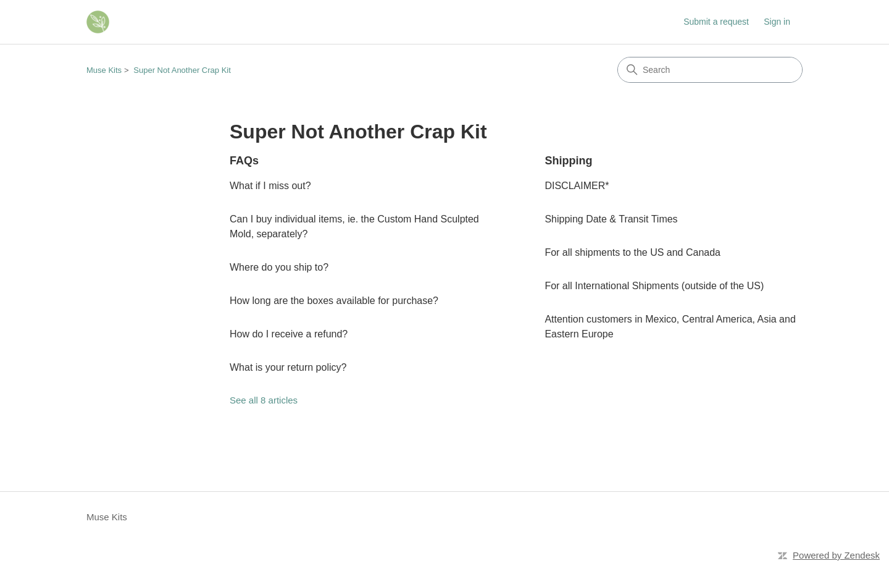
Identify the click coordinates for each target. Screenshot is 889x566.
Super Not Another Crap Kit (182, 70)
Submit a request (716, 22)
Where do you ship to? (279, 267)
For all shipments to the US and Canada (632, 252)
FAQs (244, 160)
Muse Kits (104, 70)
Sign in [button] (777, 22)
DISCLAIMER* (577, 185)
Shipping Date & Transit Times (611, 219)
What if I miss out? (270, 185)
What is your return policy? (288, 367)
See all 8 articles (264, 400)
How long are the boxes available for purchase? (334, 300)
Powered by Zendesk (836, 555)
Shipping (568, 160)
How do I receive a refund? (289, 334)
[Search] (710, 69)
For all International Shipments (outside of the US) (654, 286)
